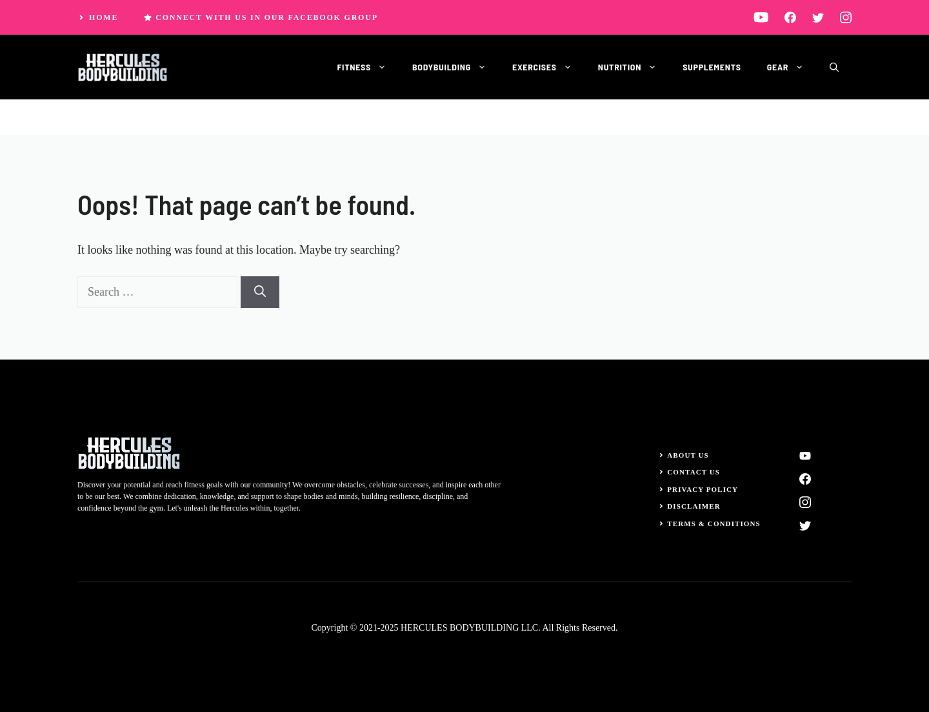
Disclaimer (694, 506)
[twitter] (818, 17)
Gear (792, 67)
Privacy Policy (702, 489)
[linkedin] (761, 17)
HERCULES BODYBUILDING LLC (469, 628)
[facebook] (790, 17)
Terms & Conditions (714, 523)
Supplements (712, 66)
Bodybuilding (455, 67)
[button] (834, 67)
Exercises (548, 67)
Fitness (368, 67)
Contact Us (693, 472)
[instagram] (846, 17)
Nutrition (634, 67)
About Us (688, 455)
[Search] (260, 292)
